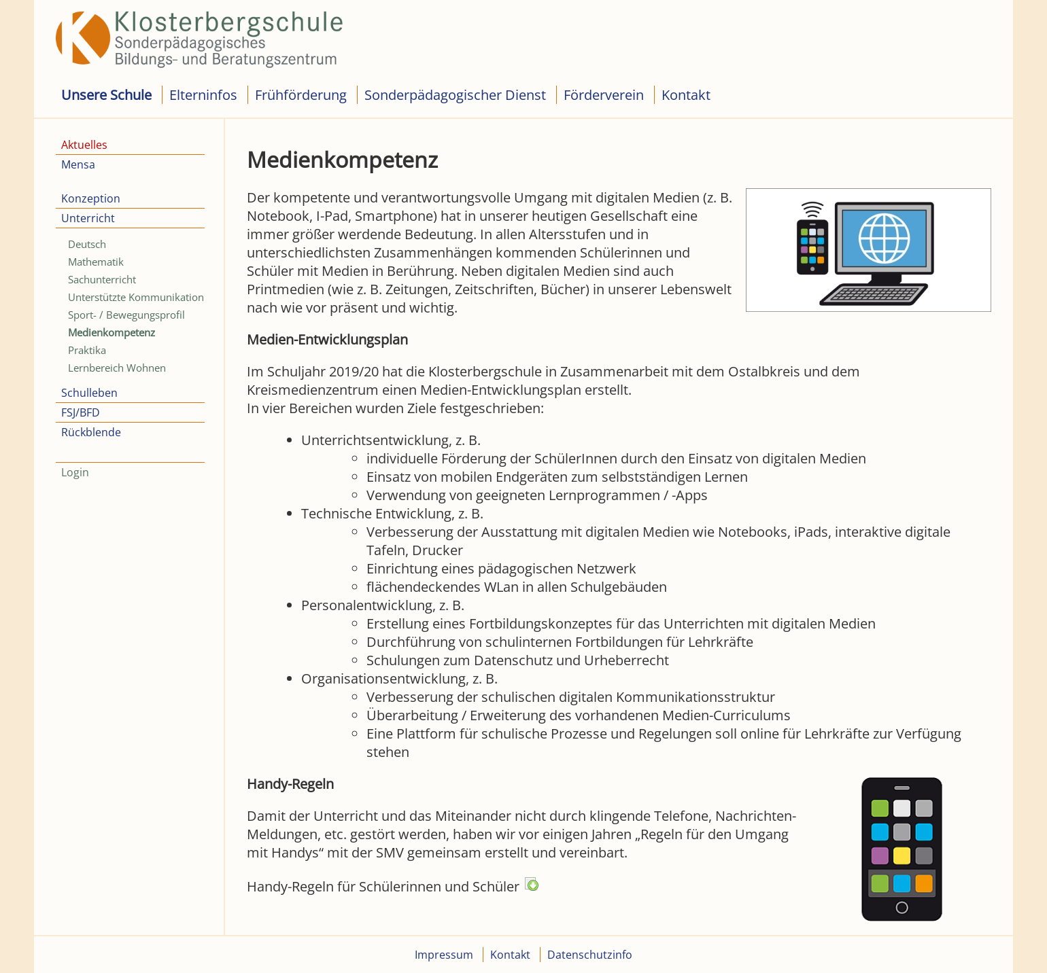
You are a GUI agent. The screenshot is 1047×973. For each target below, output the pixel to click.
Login (75, 472)
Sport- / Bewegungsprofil (126, 314)
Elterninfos (203, 95)
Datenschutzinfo (589, 954)
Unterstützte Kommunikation (136, 297)
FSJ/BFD (80, 412)
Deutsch (87, 244)
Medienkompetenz (111, 332)
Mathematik (96, 261)
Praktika (87, 350)
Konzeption (90, 198)
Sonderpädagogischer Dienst (455, 95)
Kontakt (686, 95)
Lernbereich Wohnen (117, 367)
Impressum (444, 954)
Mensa (78, 164)
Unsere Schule (106, 95)
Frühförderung (301, 95)
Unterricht (88, 218)
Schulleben (89, 392)
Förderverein (604, 95)
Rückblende (91, 432)
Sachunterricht (102, 279)
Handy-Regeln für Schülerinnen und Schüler (393, 886)
